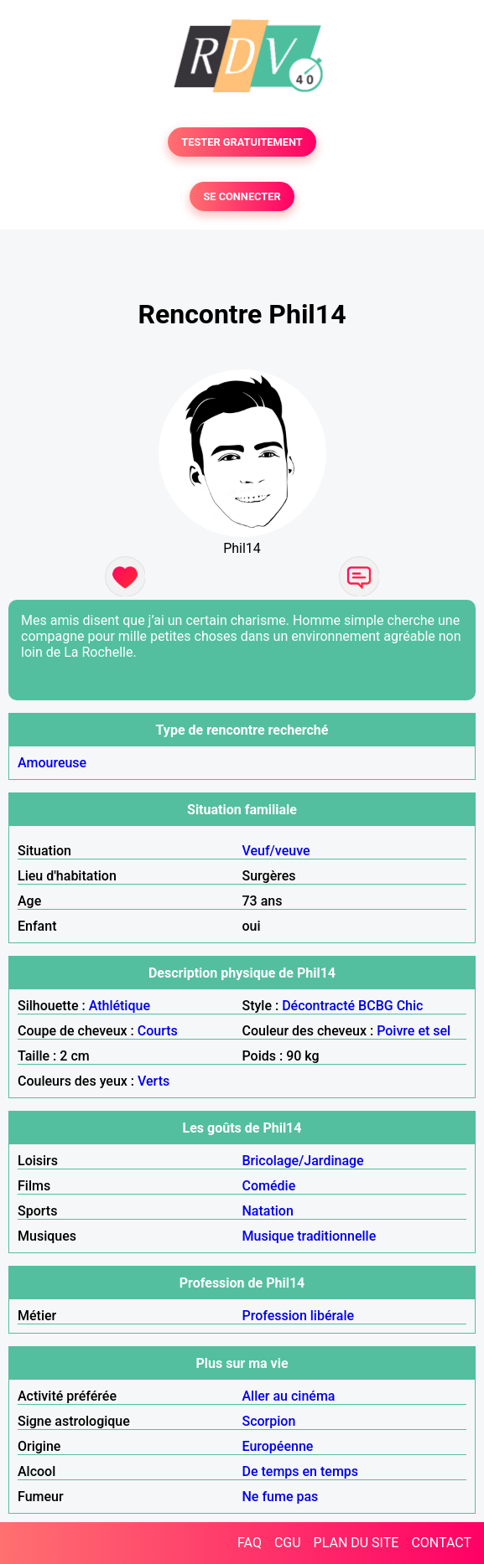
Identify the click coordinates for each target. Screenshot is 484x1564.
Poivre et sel (413, 1031)
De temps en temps (300, 1471)
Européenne (278, 1446)
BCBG (375, 1006)
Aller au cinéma (289, 1396)
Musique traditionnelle (309, 1236)
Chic (410, 1006)
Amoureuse (52, 763)
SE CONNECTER (241, 196)
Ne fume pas (280, 1497)
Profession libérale (298, 1316)
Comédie (269, 1186)
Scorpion (269, 1421)
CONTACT (441, 1543)
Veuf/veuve (276, 851)
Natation (268, 1211)
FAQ (249, 1543)
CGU (287, 1543)
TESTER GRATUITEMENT (242, 142)
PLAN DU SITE (356, 1543)
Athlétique (119, 1006)
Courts (158, 1031)
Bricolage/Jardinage (303, 1161)
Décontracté (318, 1006)
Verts (153, 1081)
